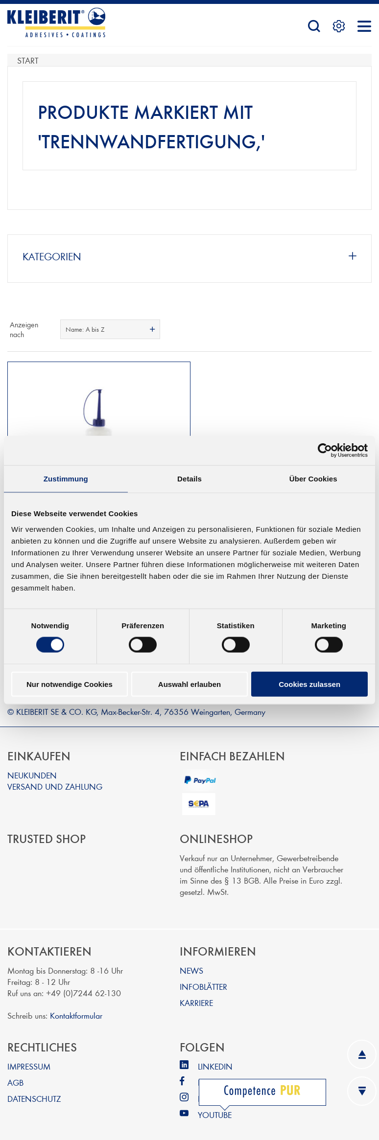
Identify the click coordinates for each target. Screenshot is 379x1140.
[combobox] (110, 329)
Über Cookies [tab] (313, 479)
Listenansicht (363, 329)
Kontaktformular (76, 1005)
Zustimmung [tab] (66, 479)
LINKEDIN (215, 1056)
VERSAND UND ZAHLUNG (54, 776)
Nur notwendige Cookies (69, 684)
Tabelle (346, 329)
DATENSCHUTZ (34, 1088)
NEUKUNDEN (32, 765)
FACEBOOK (218, 1072)
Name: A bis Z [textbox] (85, 329)
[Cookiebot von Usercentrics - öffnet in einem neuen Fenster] (325, 450)
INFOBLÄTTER (203, 976)
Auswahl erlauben (189, 684)
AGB (15, 1072)
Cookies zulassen (309, 684)
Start (27, 60)
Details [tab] (189, 479)
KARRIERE (196, 993)
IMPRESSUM (28, 1056)
